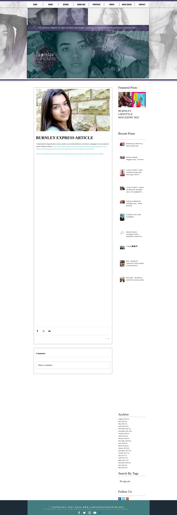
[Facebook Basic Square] (119, 498)
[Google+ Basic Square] (127, 498)
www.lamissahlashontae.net (103, 507)
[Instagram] (89, 513)
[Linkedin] (100, 513)
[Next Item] (142, 100)
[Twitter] (84, 513)
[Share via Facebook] (37, 331)
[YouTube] (95, 513)
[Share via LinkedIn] (49, 331)
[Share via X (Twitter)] (43, 331)
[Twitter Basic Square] (123, 498)
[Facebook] (79, 513)
